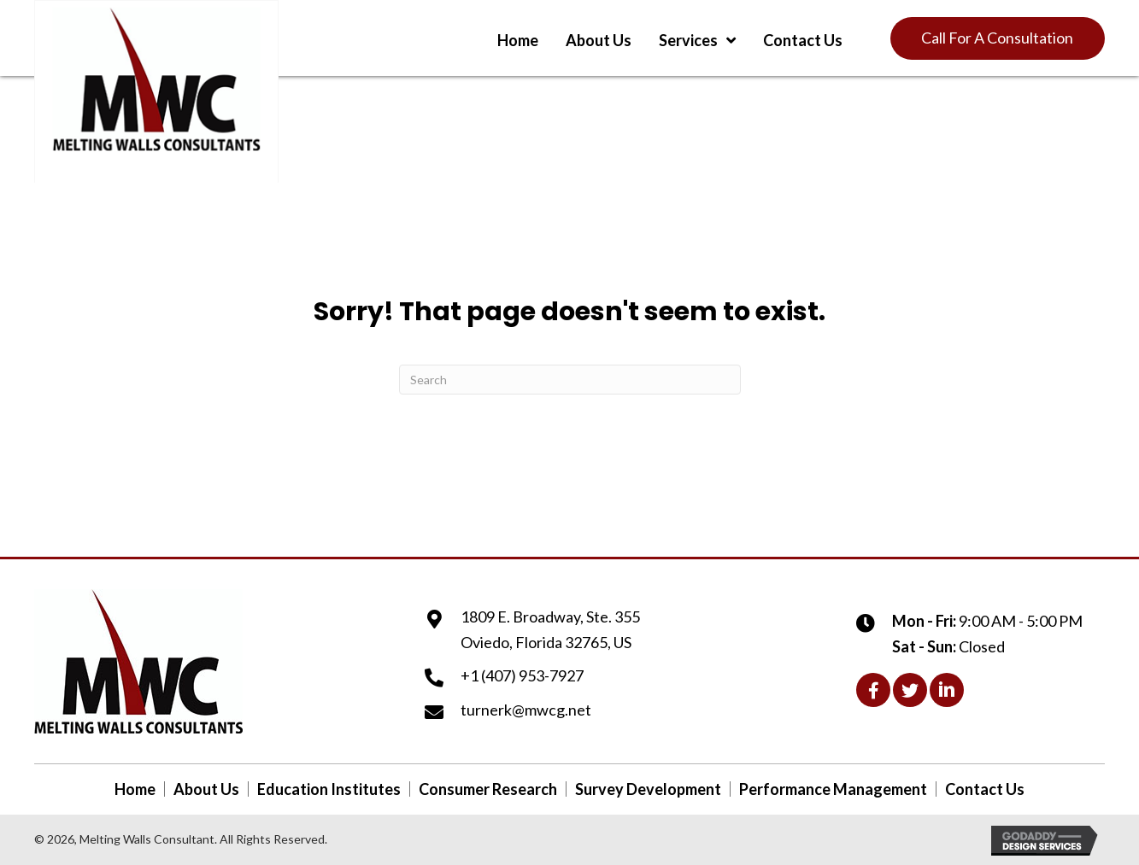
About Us (206, 789)
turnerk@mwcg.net (526, 709)
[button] (997, 38)
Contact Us (985, 789)
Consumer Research (488, 789)
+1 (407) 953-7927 (522, 675)
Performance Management (833, 789)
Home (135, 789)
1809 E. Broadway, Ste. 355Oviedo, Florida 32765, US (550, 629)
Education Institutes (329, 789)
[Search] (570, 380)
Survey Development (648, 789)
